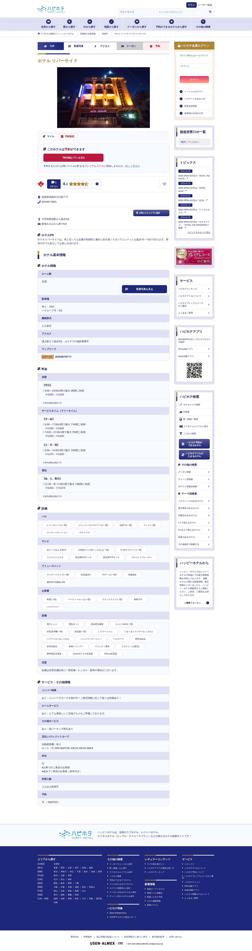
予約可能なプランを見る (73, 157)
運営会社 (75, 937)
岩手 (77, 868)
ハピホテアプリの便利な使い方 (159, 868)
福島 (91, 868)
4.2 (65, 184)
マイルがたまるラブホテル (120, 884)
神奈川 (64, 871)
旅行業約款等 (158, 937)
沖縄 (56, 902)
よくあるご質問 (194, 313)
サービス (186, 281)
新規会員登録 (190, 106)
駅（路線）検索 (189, 419)
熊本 (77, 898)
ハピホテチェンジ (191, 882)
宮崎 (91, 898)
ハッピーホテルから (194, 563)
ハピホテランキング (194, 289)
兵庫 (63, 887)
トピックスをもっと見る (198, 232)
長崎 (70, 898)
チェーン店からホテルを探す (121, 896)
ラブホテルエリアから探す (194, 426)
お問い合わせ (175, 937)
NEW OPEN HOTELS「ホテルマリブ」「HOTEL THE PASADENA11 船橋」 (194, 222)
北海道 (56, 864)
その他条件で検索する (194, 544)
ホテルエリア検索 (190, 404)
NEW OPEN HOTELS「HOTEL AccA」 (192, 187)
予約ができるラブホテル (119, 880)
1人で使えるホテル (194, 522)
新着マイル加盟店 (153, 893)
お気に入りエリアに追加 (148, 213)
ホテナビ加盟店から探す (119, 888)
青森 (56, 868)
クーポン (128, 46)
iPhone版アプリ (194, 349)
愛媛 (70, 895)
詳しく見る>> (132, 166)
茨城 (93, 871)
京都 (70, 887)
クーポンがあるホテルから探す (122, 892)
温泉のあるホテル (194, 537)
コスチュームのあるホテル (194, 501)
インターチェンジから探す (120, 864)
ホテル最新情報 (153, 901)
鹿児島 (99, 898)
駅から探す (69, 23)
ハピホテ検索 (189, 396)
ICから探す (89, 23)
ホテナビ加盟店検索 (194, 486)
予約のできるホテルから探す (171, 23)
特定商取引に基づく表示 (135, 937)
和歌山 (92, 887)
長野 (70, 875)
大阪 (56, 887)
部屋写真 (75, 46)
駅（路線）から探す (117, 868)
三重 (77, 883)
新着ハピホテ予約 (153, 897)
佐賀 (63, 898)
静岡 (70, 883)
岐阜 (63, 883)
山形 (70, 868)
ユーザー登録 (205, 5)
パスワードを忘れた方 (194, 99)
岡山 (56, 891)
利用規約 (88, 937)
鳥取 (70, 891)
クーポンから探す (137, 23)
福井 (70, 879)
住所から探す (48, 23)
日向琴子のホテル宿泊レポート (122, 917)
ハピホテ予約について (193, 872)
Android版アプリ (194, 356)
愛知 (56, 883)
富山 (63, 879)
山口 (84, 891)
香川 (56, 895)
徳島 (63, 895)
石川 (56, 879)
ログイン (194, 79)
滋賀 (77, 887)
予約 (155, 46)
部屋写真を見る (139, 289)
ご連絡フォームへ (192, 603)
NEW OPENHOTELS (116, 913)
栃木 (86, 871)
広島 (63, 891)
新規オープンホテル (154, 889)
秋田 (63, 868)
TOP (49, 46)
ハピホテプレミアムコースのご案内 (194, 304)
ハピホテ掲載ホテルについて (196, 894)
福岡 (56, 898)
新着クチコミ (152, 905)
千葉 (79, 871)
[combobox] (181, 12)
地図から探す (111, 23)
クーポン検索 (194, 472)
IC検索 (184, 412)
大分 (84, 898)
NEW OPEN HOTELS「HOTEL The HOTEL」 (194, 175)
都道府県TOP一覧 (193, 132)
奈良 (84, 887)
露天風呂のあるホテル (194, 508)
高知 (77, 895)
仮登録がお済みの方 (193, 113)
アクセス (102, 46)
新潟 (56, 875)
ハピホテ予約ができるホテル (191, 444)
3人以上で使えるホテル (194, 530)
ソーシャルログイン (193, 91)
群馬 (100, 871)
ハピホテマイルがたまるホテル (192, 455)
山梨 (63, 875)
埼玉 (72, 871)
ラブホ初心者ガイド (154, 864)
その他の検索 (203, 23)
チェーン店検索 (194, 479)
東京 (56, 871)
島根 (77, 891)
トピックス (188, 162)
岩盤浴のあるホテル (194, 515)
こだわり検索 (188, 433)
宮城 (84, 868)
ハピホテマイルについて (194, 296)
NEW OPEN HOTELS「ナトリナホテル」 (194, 208)
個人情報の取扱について (108, 937)
